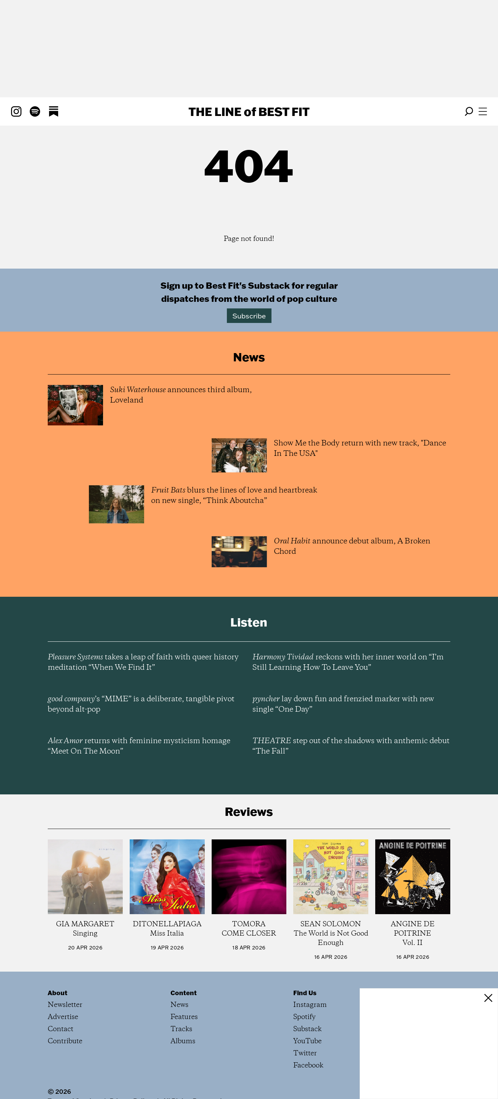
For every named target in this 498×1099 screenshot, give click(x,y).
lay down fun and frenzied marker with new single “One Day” (343, 704)
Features (184, 1017)
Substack (307, 1029)
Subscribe (249, 315)
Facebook (308, 1065)
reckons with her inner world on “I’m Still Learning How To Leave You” (348, 662)
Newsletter (65, 1005)
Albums (182, 1041)
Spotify (304, 1017)
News (179, 1005)
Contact (60, 1029)
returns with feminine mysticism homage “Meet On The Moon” (139, 746)
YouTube (307, 1041)
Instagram (310, 1005)
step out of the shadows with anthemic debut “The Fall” (351, 746)
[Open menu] (483, 111)
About (57, 993)
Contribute (65, 1041)
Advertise (63, 1017)
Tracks (181, 1029)
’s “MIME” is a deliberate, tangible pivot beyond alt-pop (141, 704)
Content (183, 993)
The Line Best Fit (249, 111)
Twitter (305, 1053)
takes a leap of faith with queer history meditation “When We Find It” (143, 662)
